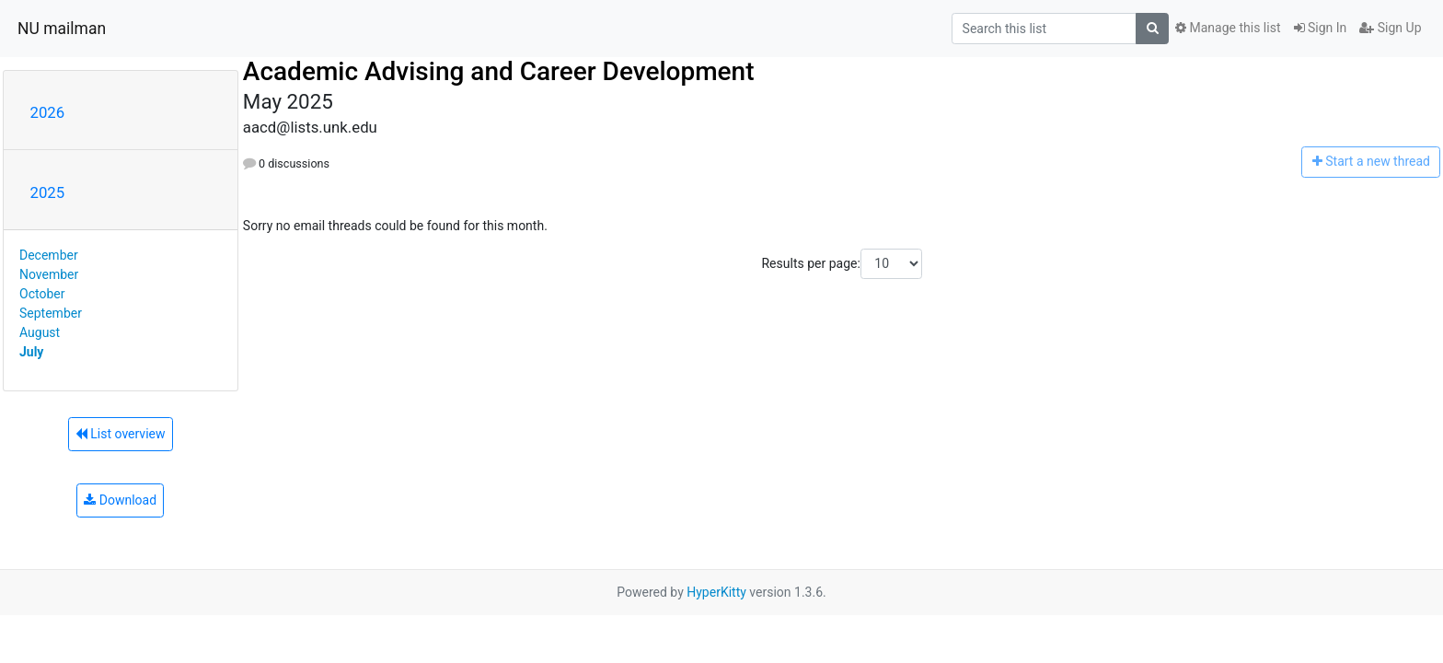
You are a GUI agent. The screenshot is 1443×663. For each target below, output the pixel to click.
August (39, 332)
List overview (120, 433)
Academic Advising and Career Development (499, 71)
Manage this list (1227, 27)
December (48, 255)
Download (120, 500)
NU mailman (61, 28)
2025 (47, 192)
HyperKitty (716, 592)
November (48, 274)
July (31, 351)
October (41, 293)
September (50, 313)
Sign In (1320, 27)
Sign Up (1390, 27)
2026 (47, 112)
